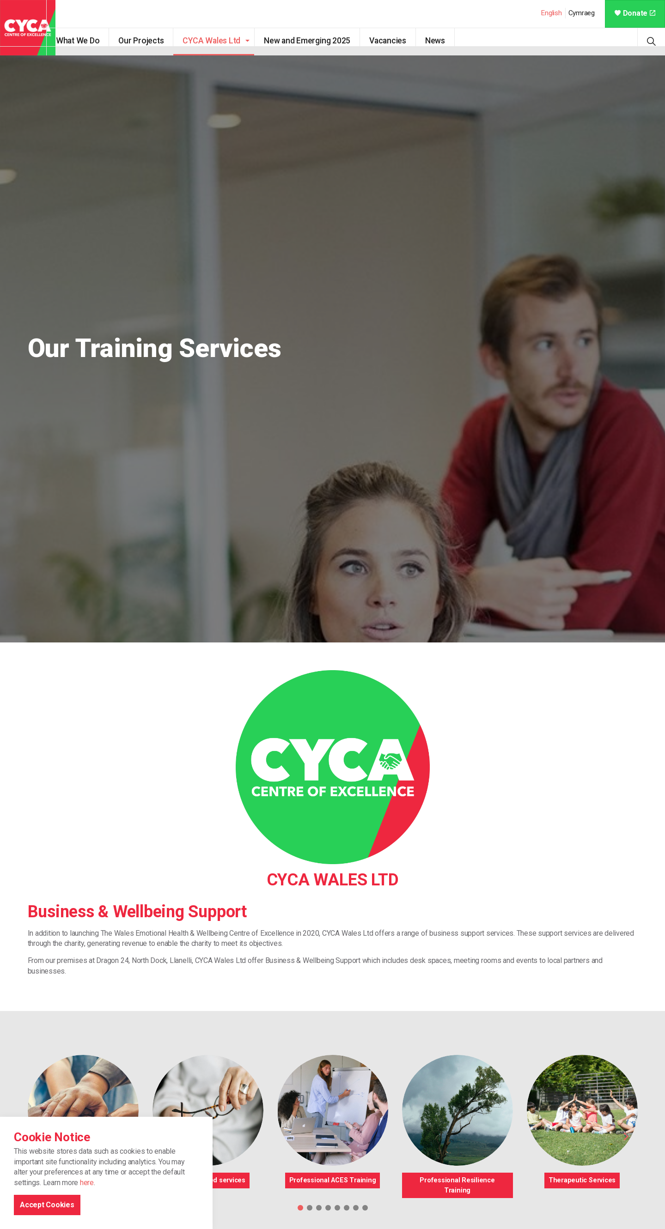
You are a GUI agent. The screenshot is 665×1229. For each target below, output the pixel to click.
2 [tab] (309, 1208)
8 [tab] (365, 1208)
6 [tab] (346, 1208)
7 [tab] (356, 1208)
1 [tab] (300, 1208)
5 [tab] (337, 1208)
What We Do (87, 40)
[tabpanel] (332, 348)
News (444, 40)
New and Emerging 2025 (316, 40)
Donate (635, 13)
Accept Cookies (47, 1204)
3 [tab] (319, 1208)
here (87, 1182)
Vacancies (396, 40)
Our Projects (150, 40)
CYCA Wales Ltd (221, 40)
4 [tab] (328, 1208)
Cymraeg (581, 13)
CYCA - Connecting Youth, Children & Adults (27, 27)
